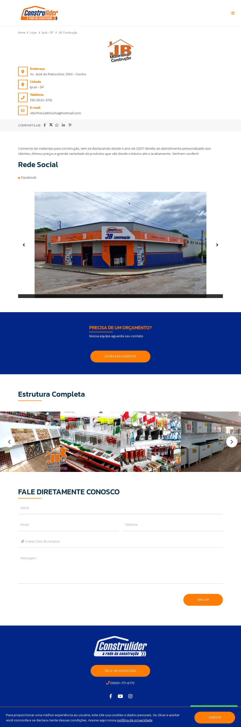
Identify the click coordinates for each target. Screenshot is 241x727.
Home (21, 32)
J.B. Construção (67, 32)
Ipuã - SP (48, 32)
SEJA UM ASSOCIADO (120, 670)
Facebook (28, 177)
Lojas (33, 32)
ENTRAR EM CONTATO (120, 356)
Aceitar (215, 717)
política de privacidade (135, 720)
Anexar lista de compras (40, 541)
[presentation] (54, 597)
